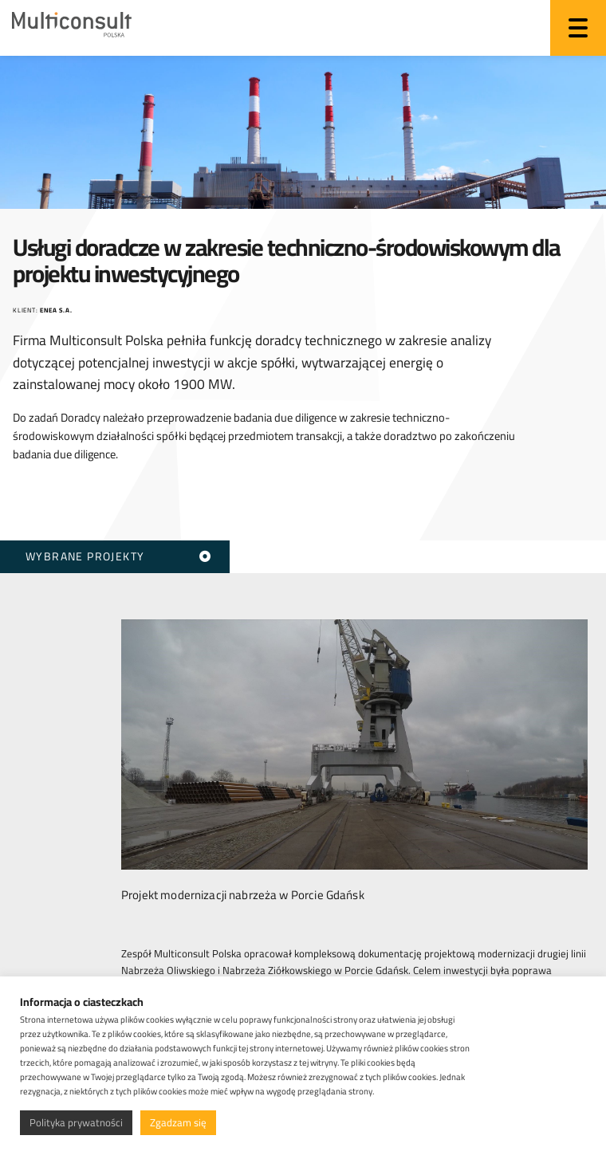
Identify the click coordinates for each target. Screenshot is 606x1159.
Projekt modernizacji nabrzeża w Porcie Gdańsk (242, 891)
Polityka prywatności (76, 1122)
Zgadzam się (178, 1122)
